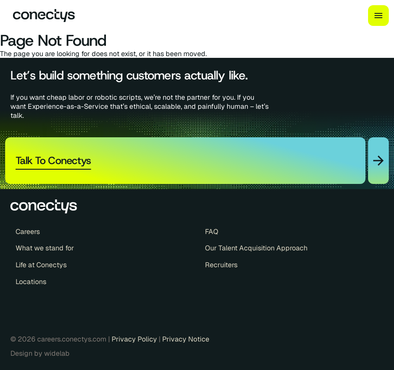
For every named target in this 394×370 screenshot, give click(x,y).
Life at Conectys (41, 265)
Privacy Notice (185, 339)
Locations (31, 282)
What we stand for (45, 248)
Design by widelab (40, 353)
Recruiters (221, 265)
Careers (28, 232)
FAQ (211, 232)
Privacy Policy (135, 339)
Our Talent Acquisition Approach (256, 248)
